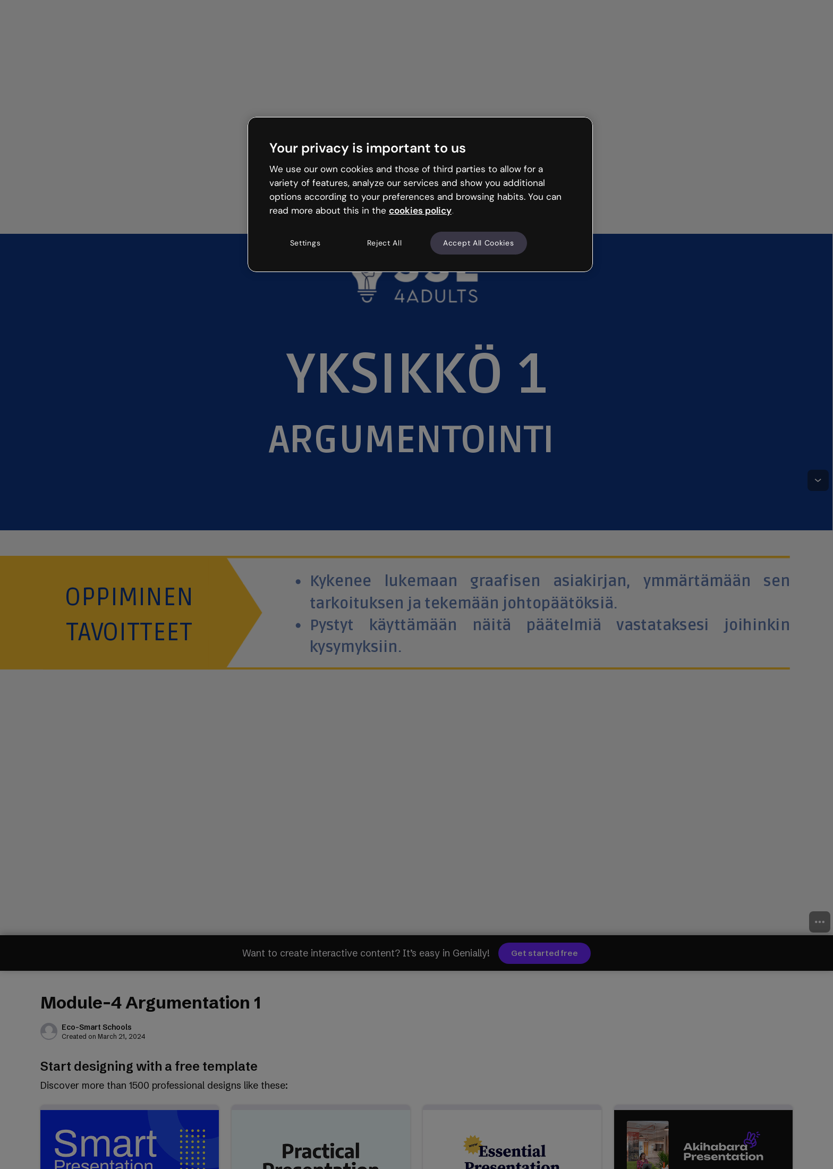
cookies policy (420, 210)
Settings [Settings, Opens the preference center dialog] (305, 243)
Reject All (384, 243)
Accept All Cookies (478, 243)
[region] (420, 194)
